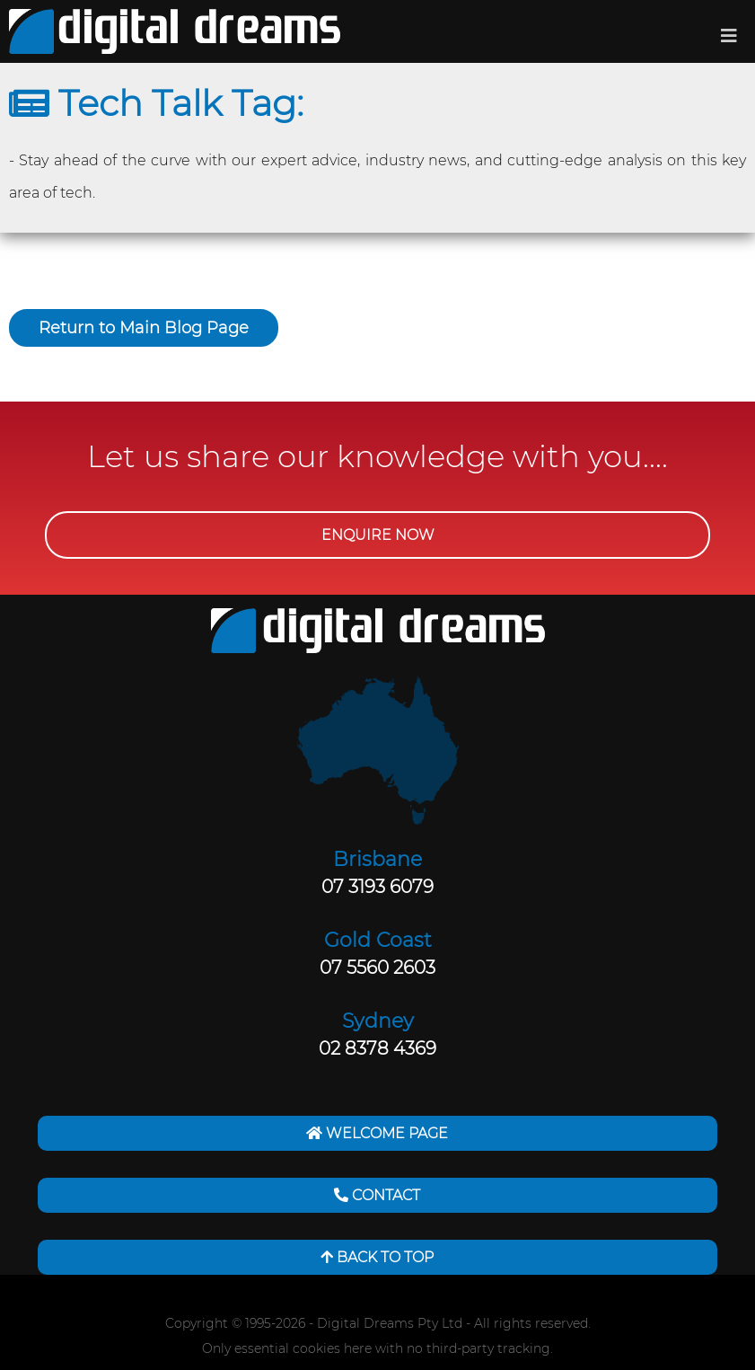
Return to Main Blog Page (144, 328)
